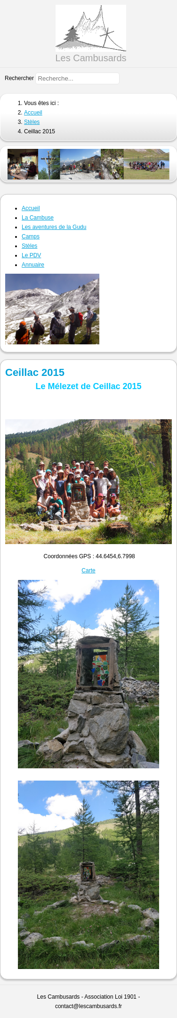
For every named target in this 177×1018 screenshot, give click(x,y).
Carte (88, 570)
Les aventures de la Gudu (54, 227)
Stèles (29, 246)
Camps (31, 236)
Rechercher (19, 78)
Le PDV (31, 255)
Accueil (31, 208)
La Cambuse (38, 217)
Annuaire (33, 264)
